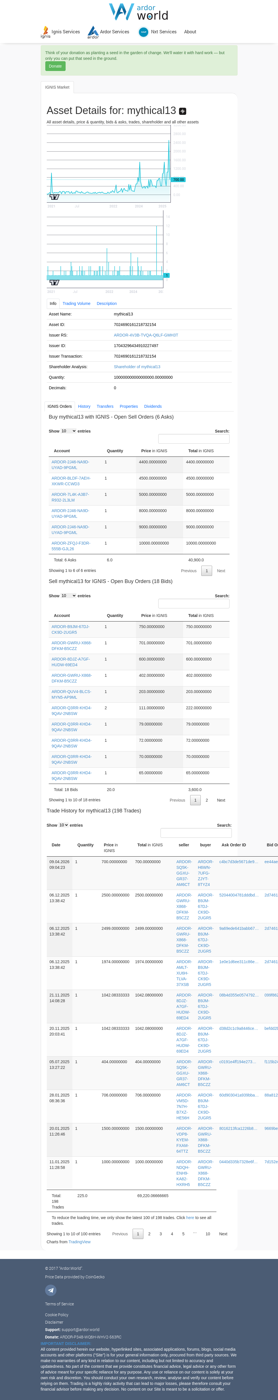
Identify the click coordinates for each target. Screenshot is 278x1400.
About (190, 31)
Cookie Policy (56, 1314)
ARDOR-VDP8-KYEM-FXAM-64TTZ (184, 1140)
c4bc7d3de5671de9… (238, 861)
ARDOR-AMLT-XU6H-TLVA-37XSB (184, 973)
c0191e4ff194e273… (237, 1061)
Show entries (70, 430)
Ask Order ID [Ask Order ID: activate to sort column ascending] (234, 845)
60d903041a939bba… (239, 1095)
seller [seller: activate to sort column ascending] (184, 845)
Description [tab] (107, 303)
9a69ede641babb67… (239, 928)
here (190, 1217)
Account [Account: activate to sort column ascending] (62, 451)
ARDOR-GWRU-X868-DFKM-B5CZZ (184, 906)
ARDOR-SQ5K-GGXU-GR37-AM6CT (184, 873)
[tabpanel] (139, 351)
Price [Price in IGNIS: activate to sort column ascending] (154, 615)
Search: (194, 436)
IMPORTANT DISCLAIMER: (66, 1343)
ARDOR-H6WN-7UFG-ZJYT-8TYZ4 (206, 873)
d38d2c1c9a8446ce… (238, 1028)
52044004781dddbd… (239, 895)
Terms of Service (59, 1304)
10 (208, 1234)
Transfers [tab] (105, 406)
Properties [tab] (129, 406)
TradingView (80, 1242)
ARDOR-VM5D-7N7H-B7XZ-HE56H (184, 1106)
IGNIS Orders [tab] (60, 406)
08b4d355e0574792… (239, 995)
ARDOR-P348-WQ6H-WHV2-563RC (90, 1337)
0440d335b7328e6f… (238, 1161)
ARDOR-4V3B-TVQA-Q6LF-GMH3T (146, 335)
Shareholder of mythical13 (137, 366)
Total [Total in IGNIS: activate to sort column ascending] (201, 451)
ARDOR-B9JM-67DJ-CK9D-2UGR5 (206, 906)
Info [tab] (53, 303)
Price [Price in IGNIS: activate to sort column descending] (154, 451)
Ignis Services (60, 31)
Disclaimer (54, 1322)
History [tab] (84, 406)
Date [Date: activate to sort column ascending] (56, 845)
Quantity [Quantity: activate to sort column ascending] (115, 451)
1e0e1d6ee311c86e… (239, 961)
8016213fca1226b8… (238, 1128)
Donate (55, 66)
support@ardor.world (81, 1329)
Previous (188, 570)
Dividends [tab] (153, 406)
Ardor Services (108, 31)
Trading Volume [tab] (77, 303)
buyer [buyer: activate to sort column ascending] (205, 845)
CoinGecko (95, 1276)
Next (221, 570)
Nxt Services (156, 31)
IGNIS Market (57, 87)
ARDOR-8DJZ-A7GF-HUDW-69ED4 (184, 1006)
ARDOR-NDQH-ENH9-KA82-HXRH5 (184, 1173)
